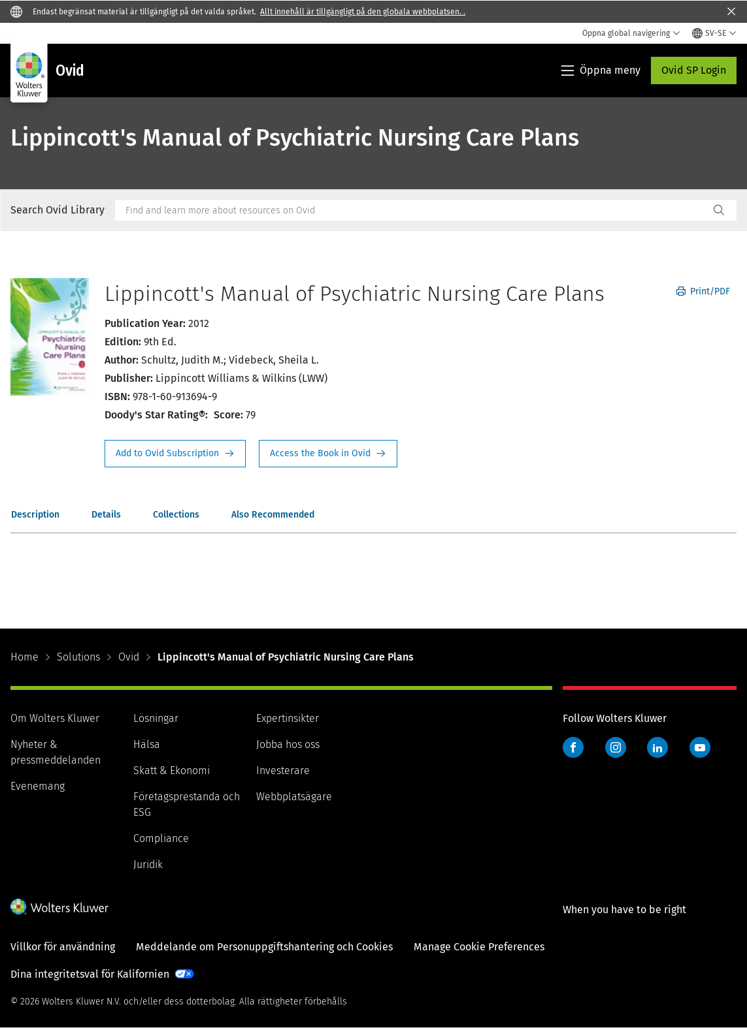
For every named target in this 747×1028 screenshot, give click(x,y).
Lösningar (155, 718)
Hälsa (146, 744)
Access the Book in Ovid (328, 454)
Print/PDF (703, 291)
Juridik (148, 864)
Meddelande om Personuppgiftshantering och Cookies (264, 947)
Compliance (161, 838)
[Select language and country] (714, 33)
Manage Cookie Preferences (479, 947)
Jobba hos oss (288, 744)
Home (24, 657)
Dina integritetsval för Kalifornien (89, 974)
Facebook (573, 747)
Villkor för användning (62, 947)
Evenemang (37, 786)
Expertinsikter (287, 718)
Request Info (175, 454)
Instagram (615, 747)
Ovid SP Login (693, 70)
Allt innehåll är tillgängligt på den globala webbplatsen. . (362, 11)
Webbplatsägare (294, 796)
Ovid (128, 657)
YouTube (699, 747)
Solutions (78, 657)
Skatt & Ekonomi (171, 770)
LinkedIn (657, 747)
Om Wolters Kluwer (54, 718)
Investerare (283, 770)
